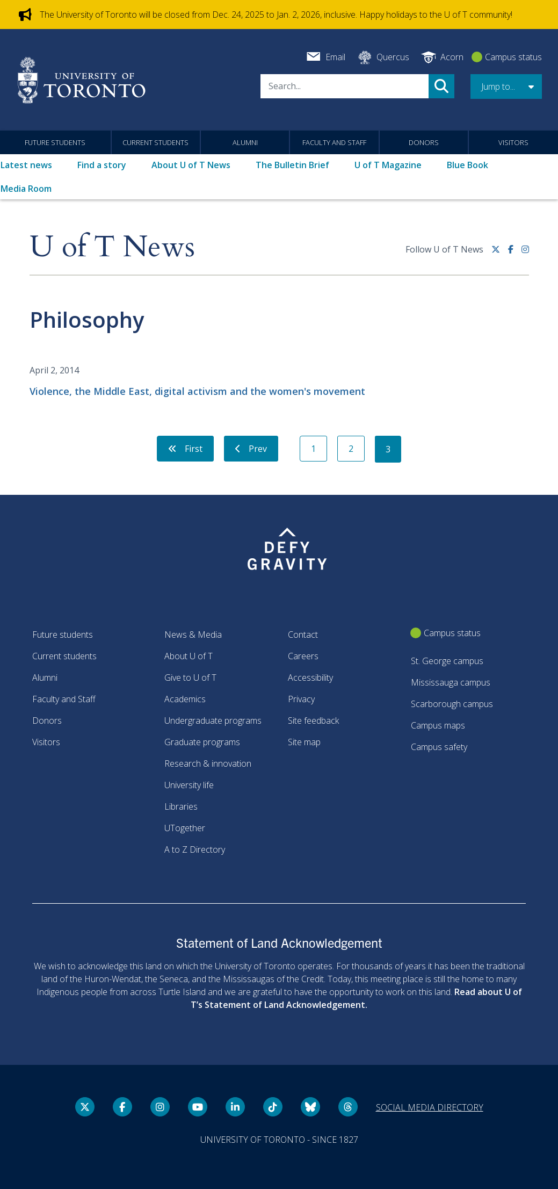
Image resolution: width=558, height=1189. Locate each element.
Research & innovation (207, 763)
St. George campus (447, 661)
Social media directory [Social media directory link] (429, 1107)
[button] (506, 86)
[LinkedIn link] (235, 1106)
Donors (424, 142)
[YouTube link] (197, 1106)
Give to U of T (190, 677)
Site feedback (313, 720)
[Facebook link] (514, 253)
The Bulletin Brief (292, 165)
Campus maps (438, 725)
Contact (303, 634)
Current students (155, 142)
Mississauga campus (450, 682)
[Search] (344, 86)
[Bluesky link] (310, 1106)
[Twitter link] (499, 253)
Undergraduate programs (213, 720)
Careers (303, 656)
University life (189, 785)
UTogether (184, 828)
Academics (185, 699)
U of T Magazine (388, 165)
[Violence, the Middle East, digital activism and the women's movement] (279, 381)
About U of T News (190, 165)
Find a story (101, 165)
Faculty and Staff (334, 142)
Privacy (301, 699)
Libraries (181, 806)
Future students (55, 142)
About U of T (188, 656)
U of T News (112, 247)
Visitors (513, 142)
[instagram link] (525, 253)
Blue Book (467, 165)
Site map (304, 742)
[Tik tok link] (272, 1106)
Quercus (392, 57)
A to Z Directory (194, 849)
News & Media (193, 634)
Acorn (451, 57)
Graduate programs (202, 742)
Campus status (513, 57)
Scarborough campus (452, 704)
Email (335, 57)
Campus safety (439, 747)
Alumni (245, 142)
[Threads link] (348, 1106)
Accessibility (310, 677)
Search (441, 86)
